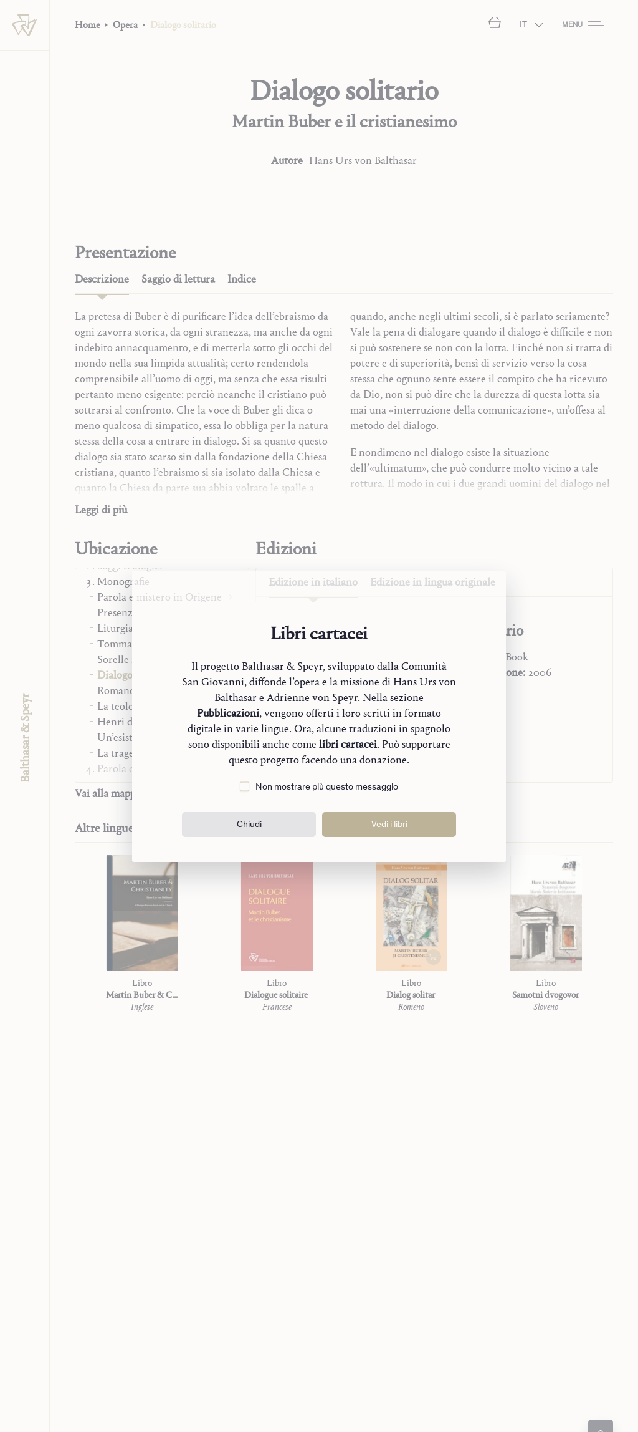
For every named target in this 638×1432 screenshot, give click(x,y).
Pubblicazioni (228, 713)
